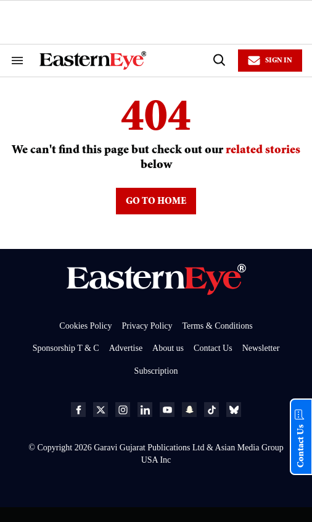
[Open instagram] (122, 409)
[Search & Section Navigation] (17, 60)
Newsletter (261, 348)
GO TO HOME (156, 202)
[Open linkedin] (145, 409)
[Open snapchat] (189, 409)
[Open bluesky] (233, 409)
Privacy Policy (146, 325)
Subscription (156, 371)
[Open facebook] (78, 409)
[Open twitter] (100, 409)
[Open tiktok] (211, 409)
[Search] (218, 60)
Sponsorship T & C (66, 348)
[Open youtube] (167, 409)
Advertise (125, 348)
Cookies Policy (85, 325)
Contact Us (213, 348)
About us (168, 348)
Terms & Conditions (218, 325)
